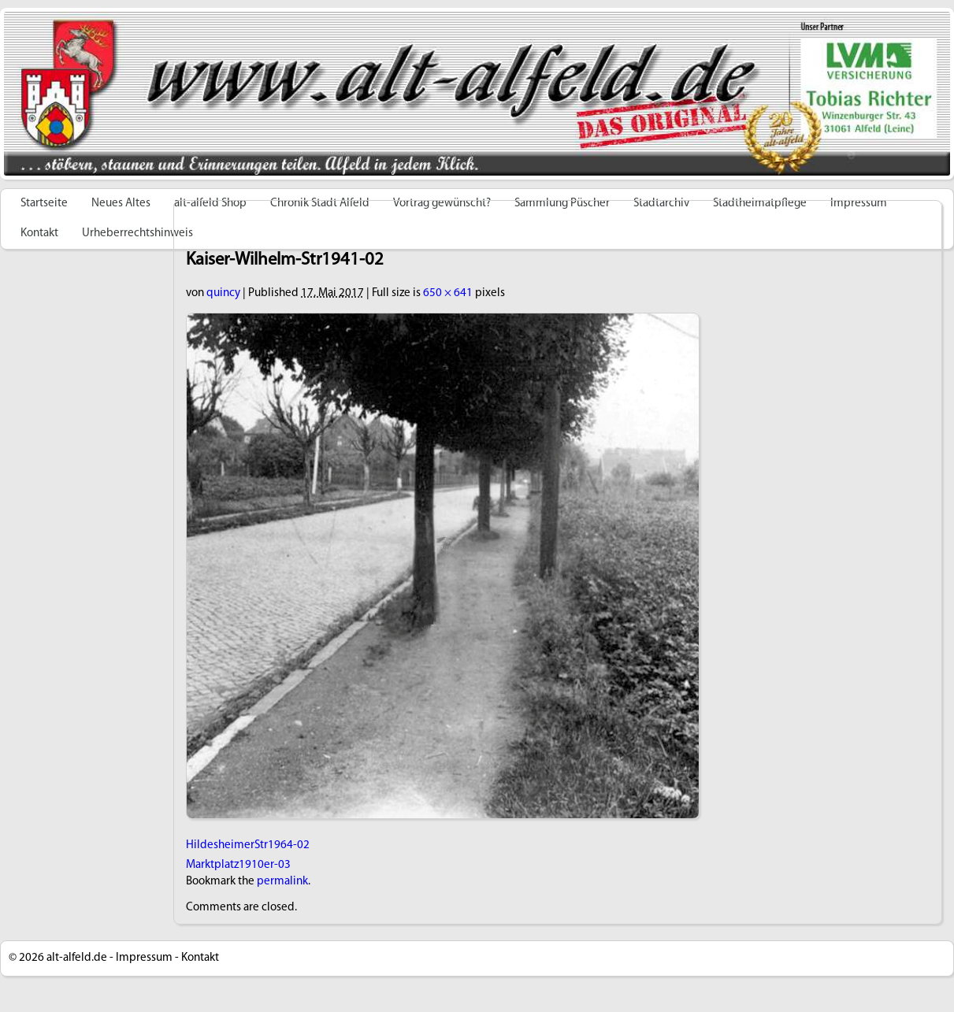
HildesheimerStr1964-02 (248, 845)
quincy (223, 293)
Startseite (44, 203)
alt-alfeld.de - (80, 958)
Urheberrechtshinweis (137, 233)
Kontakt (39, 233)
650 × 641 (448, 293)
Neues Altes (120, 203)
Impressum (144, 958)
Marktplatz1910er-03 (238, 865)
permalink (282, 882)
